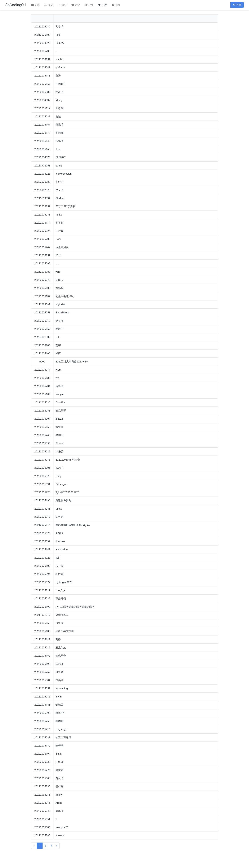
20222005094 (42, 574)
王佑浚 (59, 761)
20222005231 (42, 214)
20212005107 (42, 34)
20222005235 (42, 786)
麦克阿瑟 (61, 410)
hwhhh (59, 59)
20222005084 (42, 680)
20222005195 (42, 664)
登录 (236, 4)
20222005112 (42, 108)
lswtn (59, 696)
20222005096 (42, 713)
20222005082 (42, 181)
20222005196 (42, 500)
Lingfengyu (62, 729)
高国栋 (59, 132)
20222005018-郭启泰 (68, 459)
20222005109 (42, 631)
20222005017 (42, 369)
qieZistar (61, 67)
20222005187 (42, 296)
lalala (59, 753)
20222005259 (42, 255)
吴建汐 (59, 279)
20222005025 (42, 451)
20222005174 (42, 222)
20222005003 (42, 778)
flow (58, 149)
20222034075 (42, 794)
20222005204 (42, 386)
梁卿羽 (59, 435)
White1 (59, 190)
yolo (58, 271)
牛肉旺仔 (61, 83)
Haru (58, 239)
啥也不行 (61, 713)
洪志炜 (59, 770)
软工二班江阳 (63, 737)
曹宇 (58, 345)
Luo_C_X (60, 590)
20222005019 (42, 516)
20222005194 (42, 753)
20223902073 (42, 190)
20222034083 (42, 410)
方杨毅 (59, 288)
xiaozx (59, 418)
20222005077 (42, 582)
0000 (42, 361)
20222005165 (42, 623)
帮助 (116, 5)
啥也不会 (61, 655)
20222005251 (42, 312)
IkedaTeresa (62, 312)
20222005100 (42, 353)
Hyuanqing (62, 688)
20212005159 (42, 206)
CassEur (60, 402)
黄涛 (58, 75)
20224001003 (42, 337)
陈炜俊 (59, 664)
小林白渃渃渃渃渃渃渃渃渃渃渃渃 (75, 606)
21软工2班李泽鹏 (65, 206)
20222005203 (42, 345)
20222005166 (42, 427)
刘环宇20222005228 (67, 492)
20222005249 (42, 435)
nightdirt (60, 304)
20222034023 (42, 173)
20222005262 (42, 672)
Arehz (59, 802)
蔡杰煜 (59, 721)
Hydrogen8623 (64, 582)
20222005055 (42, 443)
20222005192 (42, 606)
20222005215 (42, 696)
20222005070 (42, 279)
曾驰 (58, 116)
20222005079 (42, 476)
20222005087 (42, 116)
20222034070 (42, 157)
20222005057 (42, 688)
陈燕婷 (59, 680)
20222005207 (42, 418)
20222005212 (42, 647)
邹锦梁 (59, 704)
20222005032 (42, 92)
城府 (58, 353)
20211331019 (42, 614)
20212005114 (42, 525)
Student (60, 198)
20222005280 (42, 835)
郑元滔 (59, 124)
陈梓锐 (59, 141)
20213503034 (42, 198)
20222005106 (42, 288)
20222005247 (42, 247)
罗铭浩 (59, 533)
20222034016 (42, 802)
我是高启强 (62, 247)
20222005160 (42, 655)
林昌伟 (59, 92)
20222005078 (42, 533)
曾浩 (58, 557)
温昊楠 (59, 320)
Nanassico (62, 549)
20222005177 (42, 132)
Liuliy (58, 476)
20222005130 (42, 745)
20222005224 (42, 230)
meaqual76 (62, 827)
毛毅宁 (59, 329)
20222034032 (42, 100)
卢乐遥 (59, 451)
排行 (62, 5)
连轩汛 (59, 745)
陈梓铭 (59, 516)
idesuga (60, 835)
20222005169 (42, 149)
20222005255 (42, 721)
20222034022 (42, 43)
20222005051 (42, 819)
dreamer (60, 541)
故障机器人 (62, 614)
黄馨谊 (59, 427)
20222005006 (42, 827)
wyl (57, 378)
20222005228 (42, 492)
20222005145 (42, 704)
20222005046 (42, 810)
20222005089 (42, 26)
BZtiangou (61, 484)
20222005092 (42, 541)
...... (58, 263)
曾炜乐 (59, 467)
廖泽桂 (59, 810)
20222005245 (42, 508)
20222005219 (42, 590)
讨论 (75, 5)
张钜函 (59, 623)
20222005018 (42, 459)
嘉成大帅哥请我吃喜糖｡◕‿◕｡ (73, 525)
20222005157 (42, 329)
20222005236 (42, 51)
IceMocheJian (64, 173)
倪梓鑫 (59, 786)
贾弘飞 (59, 778)
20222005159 (42, 83)
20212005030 (42, 402)
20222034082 (42, 304)
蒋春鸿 (59, 26)
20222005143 (42, 141)
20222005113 (42, 75)
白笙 (58, 34)
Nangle (60, 394)
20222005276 (42, 770)
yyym (58, 369)
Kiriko (59, 214)
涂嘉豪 (59, 672)
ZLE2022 (61, 157)
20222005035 (42, 598)
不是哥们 (61, 598)
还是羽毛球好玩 (65, 296)
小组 (89, 5)
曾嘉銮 (59, 386)
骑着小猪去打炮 (65, 631)
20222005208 (42, 239)
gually (59, 165)
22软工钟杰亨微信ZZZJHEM (72, 361)
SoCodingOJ (15, 5)
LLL (58, 337)
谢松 (58, 639)
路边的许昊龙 (63, 500)
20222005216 (42, 729)
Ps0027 (60, 43)
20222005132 (42, 378)
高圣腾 (59, 222)
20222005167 (42, 124)
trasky (59, 794)
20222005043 (42, 67)
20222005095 (42, 263)
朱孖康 (59, 565)
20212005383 (42, 271)
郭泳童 (59, 108)
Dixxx (59, 508)
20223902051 (42, 165)
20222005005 (42, 467)
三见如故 (61, 647)
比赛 (102, 5)
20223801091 (42, 484)
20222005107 (42, 565)
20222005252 (42, 59)
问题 (35, 5)
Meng (59, 100)
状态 (48, 5)
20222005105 (42, 394)
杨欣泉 (59, 574)
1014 (58, 255)
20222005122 (42, 639)
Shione (59, 443)
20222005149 (42, 549)
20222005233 (42, 761)
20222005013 (42, 320)
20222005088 (42, 737)
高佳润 (59, 181)
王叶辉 (59, 230)
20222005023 (42, 557)
